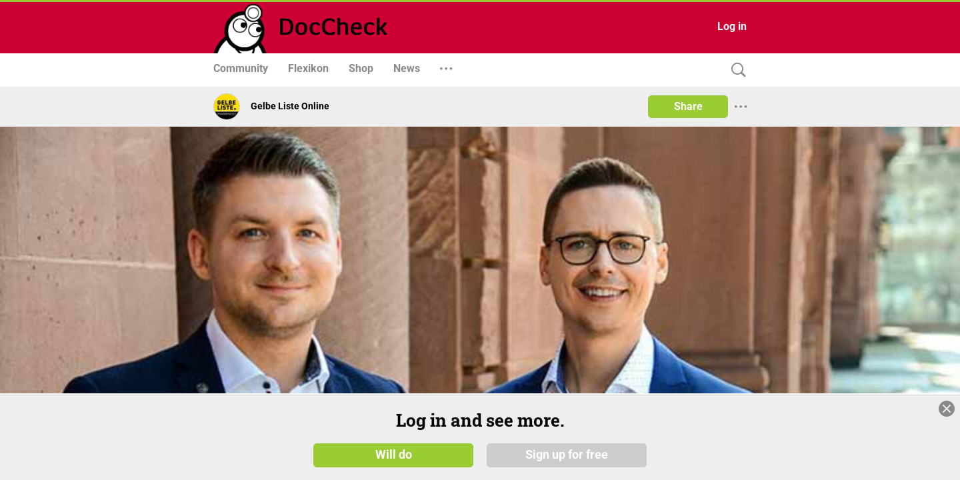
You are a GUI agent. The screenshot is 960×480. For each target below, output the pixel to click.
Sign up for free (566, 459)
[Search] (735, 70)
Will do (393, 459)
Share (688, 106)
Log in (732, 26)
